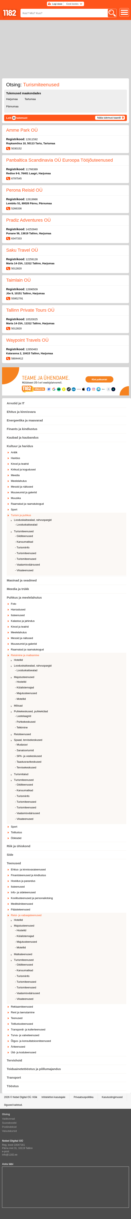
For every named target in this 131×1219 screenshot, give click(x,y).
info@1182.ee (9, 1154)
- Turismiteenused (25, 553)
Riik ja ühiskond (18, 846)
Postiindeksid (9, 1127)
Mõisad (18, 705)
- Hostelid (20, 681)
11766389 (32, 169)
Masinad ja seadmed (22, 580)
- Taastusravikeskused (28, 761)
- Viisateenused (24, 570)
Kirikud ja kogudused (23, 469)
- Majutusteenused (26, 693)
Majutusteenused (24, 677)
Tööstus (13, 1086)
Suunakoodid (9, 1122)
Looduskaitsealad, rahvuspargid (33, 519)
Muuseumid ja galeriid (24, 492)
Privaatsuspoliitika (83, 1097)
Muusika (16, 498)
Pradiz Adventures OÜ (28, 220)
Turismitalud (21, 774)
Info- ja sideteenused (23, 892)
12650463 (32, 349)
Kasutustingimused (112, 1097)
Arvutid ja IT (16, 403)
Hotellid (18, 659)
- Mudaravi (21, 744)
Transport (14, 1077)
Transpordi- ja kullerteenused (28, 1029)
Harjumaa (12, 99)
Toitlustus (16, 832)
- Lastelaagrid (23, 716)
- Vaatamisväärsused (27, 564)
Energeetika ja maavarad (25, 420)
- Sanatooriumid (24, 750)
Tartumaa (30, 99)
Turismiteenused (24, 531)
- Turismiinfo (22, 547)
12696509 (32, 289)
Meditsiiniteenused (22, 903)
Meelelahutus (19, 480)
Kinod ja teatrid (20, 463)
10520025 (32, 319)
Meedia (15, 475)
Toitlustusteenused (22, 1023)
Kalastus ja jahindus (23, 620)
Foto (13, 603)
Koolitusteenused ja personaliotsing (32, 898)
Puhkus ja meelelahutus (24, 597)
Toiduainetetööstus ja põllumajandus (34, 1069)
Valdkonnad (8, 1118)
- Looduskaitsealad (26, 524)
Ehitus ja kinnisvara (21, 411)
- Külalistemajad (24, 687)
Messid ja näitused (22, 486)
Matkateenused (23, 954)
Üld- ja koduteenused (23, 1052)
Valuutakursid (9, 1131)
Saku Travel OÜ (22, 250)
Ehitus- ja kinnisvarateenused (28, 869)
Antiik (14, 452)
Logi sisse (57, 4)
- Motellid (20, 698)
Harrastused (18, 609)
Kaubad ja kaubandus (23, 437)
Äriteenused (18, 1046)
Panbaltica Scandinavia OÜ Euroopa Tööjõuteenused (59, 160)
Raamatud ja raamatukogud (27, 503)
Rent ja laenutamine (23, 1012)
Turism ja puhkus (21, 515)
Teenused (14, 863)
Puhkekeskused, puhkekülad (31, 711)
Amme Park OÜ (22, 130)
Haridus (15, 458)
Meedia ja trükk (18, 589)
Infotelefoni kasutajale (53, 1097)
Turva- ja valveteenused (25, 1035)
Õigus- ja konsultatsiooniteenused (31, 1040)
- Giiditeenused (24, 536)
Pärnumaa (12, 106)
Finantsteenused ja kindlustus (28, 875)
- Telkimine (21, 727)
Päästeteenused (20, 909)
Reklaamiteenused (22, 1006)
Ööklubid (16, 838)
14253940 (32, 229)
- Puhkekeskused (25, 721)
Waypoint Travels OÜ (27, 340)
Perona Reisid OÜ (24, 190)
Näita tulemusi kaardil (109, 117)
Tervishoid (14, 1060)
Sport (14, 509)
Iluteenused (18, 615)
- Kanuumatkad (24, 541)
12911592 (32, 139)
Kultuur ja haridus (20, 446)
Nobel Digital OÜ (22, 1097)
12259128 (32, 259)
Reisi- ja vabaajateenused (26, 915)
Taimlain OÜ (18, 280)
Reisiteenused (22, 734)
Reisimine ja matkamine (25, 655)
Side (10, 854)
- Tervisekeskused (25, 767)
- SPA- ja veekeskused (28, 756)
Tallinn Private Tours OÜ (30, 310)
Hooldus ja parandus (23, 880)
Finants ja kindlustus (22, 429)
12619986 (32, 199)
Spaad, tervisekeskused (28, 739)
